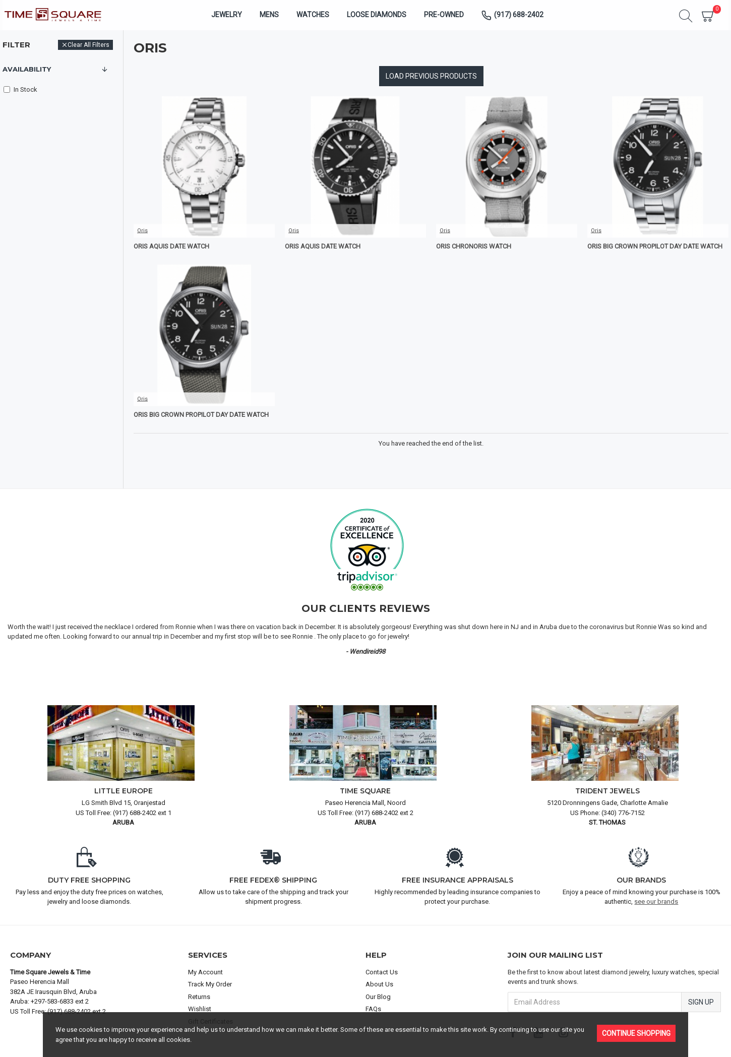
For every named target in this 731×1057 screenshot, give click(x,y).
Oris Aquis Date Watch (171, 246)
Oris (142, 230)
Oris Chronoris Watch (473, 246)
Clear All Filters (88, 44)
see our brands (656, 901)
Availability (27, 69)
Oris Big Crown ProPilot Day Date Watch (654, 246)
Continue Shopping (636, 1033)
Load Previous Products (431, 76)
